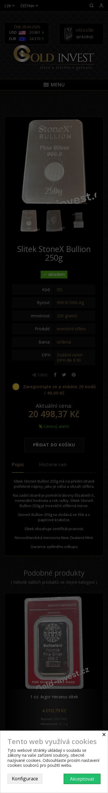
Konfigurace (25, 778)
